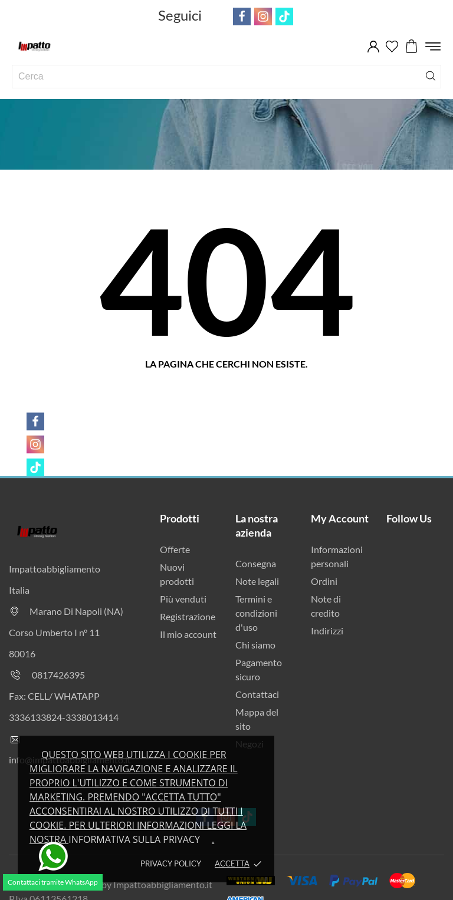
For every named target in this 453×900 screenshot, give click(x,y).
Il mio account (188, 634)
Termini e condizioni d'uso (256, 613)
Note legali (257, 581)
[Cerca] (430, 75)
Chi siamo (255, 644)
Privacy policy (170, 863)
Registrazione (187, 616)
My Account (340, 518)
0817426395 (58, 674)
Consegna (255, 563)
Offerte (175, 549)
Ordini (324, 581)
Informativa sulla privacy (134, 839)
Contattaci (257, 694)
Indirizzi (327, 630)
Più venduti (183, 598)
